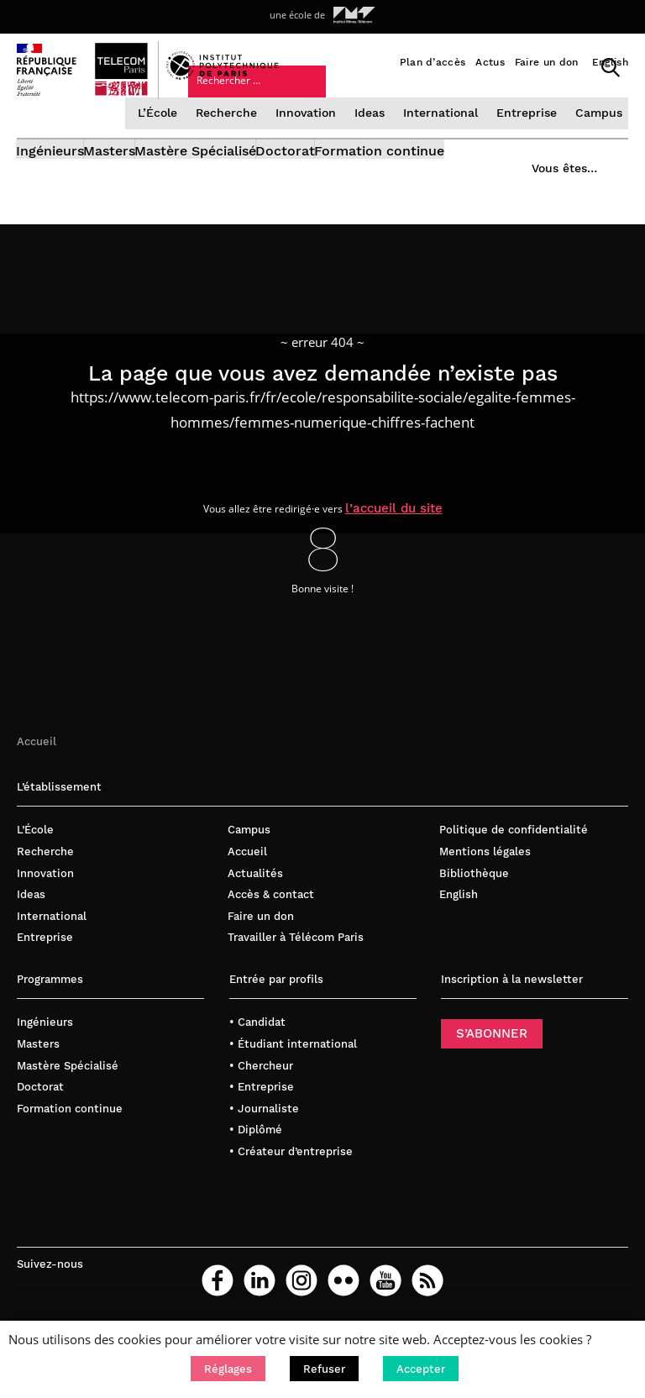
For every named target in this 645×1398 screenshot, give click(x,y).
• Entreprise (261, 1112)
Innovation (312, 136)
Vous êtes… (425, 96)
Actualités (255, 897)
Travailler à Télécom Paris (296, 962)
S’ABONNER (491, 1058)
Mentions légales (485, 876)
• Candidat (257, 1047)
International (445, 136)
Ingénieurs (51, 181)
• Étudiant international (293, 1068)
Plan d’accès (433, 62)
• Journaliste (264, 1133)
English (610, 62)
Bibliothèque (474, 897)
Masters (136, 181)
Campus (597, 136)
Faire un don (547, 62)
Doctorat (364, 181)
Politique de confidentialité (513, 855)
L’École (167, 136)
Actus (490, 62)
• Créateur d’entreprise (291, 1175)
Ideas (375, 136)
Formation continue (484, 181)
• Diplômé (255, 1154)
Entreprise (528, 136)
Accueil (36, 765)
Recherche (235, 136)
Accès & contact (271, 919)
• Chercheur (261, 1090)
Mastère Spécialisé (248, 181)
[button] (228, 1368)
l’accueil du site (409, 531)
